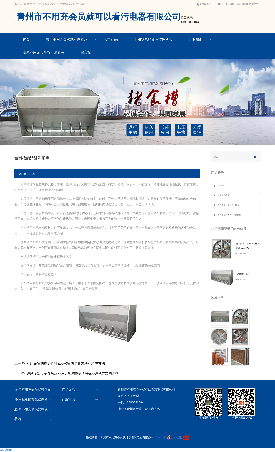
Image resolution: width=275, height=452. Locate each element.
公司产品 (111, 39)
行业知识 (195, 39)
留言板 (86, 52)
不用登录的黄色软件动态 (153, 39)
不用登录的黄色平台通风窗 (229, 215)
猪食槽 (221, 185)
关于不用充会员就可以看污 (66, 39)
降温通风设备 (223, 195)
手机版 (177, 437)
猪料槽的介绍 (242, 274)
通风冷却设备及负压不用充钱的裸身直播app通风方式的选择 (73, 373)
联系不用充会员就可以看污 (238, 4)
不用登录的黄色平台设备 (228, 205)
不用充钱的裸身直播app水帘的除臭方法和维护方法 (66, 363)
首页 (26, 39)
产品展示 (70, 389)
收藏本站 (204, 4)
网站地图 (6, 450)
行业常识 (70, 399)
